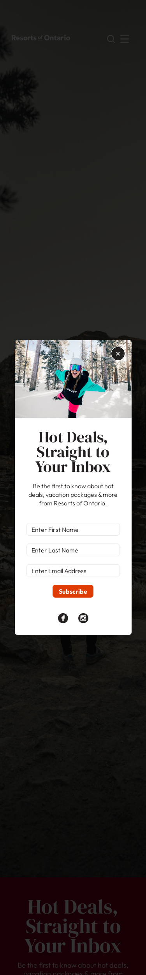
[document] (73, 487)
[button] (118, 353)
